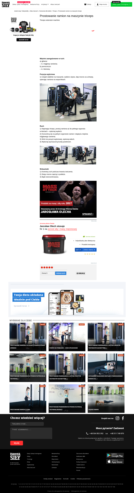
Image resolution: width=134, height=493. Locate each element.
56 (115, 479)
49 (102, 479)
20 (48, 479)
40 (85, 479)
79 (53, 482)
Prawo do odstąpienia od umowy (58, 486)
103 (101, 482)
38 (81, 479)
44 (92, 479)
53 (109, 479)
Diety (28, 457)
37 (79, 479)
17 (42, 479)
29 (64, 479)
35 (75, 479)
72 (40, 482)
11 (31, 479)
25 (57, 479)
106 (108, 482)
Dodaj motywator (81, 457)
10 (29, 479)
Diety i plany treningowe (34, 449)
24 (55, 479)
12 (33, 479)
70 (36, 482)
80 (55, 482)
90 (74, 482)
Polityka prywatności (83, 474)
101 (95, 482)
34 (74, 479)
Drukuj (81, 273)
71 (38, 482)
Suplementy (30, 460)
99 (90, 482)
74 (44, 482)
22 (51, 479)
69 (35, 482)
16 (40, 479)
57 (116, 479)
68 (33, 482)
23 (53, 479)
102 (98, 482)
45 (94, 479)
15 (38, 479)
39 (83, 479)
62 (22, 482)
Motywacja (79, 454)
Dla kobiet (55, 451)
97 (87, 482)
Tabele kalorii (80, 460)
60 (122, 479)
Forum (78, 465)
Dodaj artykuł (48, 474)
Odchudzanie (56, 457)
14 (36, 479)
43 (90, 479)
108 (114, 482)
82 (59, 482)
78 (51, 482)
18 (44, 479)
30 (66, 479)
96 (85, 482)
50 (103, 479)
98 (89, 482)
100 (93, 482)
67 (31, 482)
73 (42, 482)
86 (66, 482)
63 (23, 482)
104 (103, 482)
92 (77, 482)
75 (46, 482)
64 (25, 482)
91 (76, 482)
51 (105, 479)
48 (100, 479)
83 (61, 482)
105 (106, 482)
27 (61, 479)
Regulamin (57, 474)
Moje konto (55, 454)
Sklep (28, 451)
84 (63, 482)
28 (62, 479)
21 (49, 479)
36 (77, 479)
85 (64, 482)
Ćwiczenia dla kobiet (82, 449)
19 (46, 479)
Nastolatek (55, 460)
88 (70, 482)
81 (57, 482)
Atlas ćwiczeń (55, 4)
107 (111, 482)
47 (98, 479)
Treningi (29, 454)
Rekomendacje (80, 463)
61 (20, 482)
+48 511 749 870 (117, 428)
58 (118, 479)
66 (29, 482)
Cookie (72, 474)
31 (68, 479)
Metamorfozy (34, 4)
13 (34, 479)
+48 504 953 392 (96, 428)
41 (87, 479)
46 (96, 479)
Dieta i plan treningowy (20, 4)
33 (72, 479)
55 (113, 479)
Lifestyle (54, 463)
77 (49, 482)
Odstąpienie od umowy (79, 486)
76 (48, 482)
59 (120, 479)
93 (79, 482)
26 (59, 479)
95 (83, 482)
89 (72, 482)
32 (70, 479)
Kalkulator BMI (80, 451)
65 (27, 482)
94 (81, 482)
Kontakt (66, 474)
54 (111, 479)
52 (107, 479)
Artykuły (45, 4)
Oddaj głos (60, 273)
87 (68, 482)
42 (88, 479)
